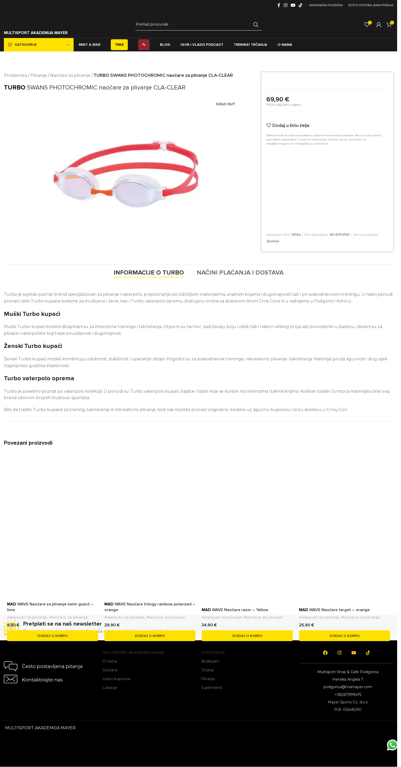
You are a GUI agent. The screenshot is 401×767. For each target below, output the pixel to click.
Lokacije (110, 687)
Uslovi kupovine (117, 679)
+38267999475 (348, 694)
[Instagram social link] (285, 5)
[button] (52, 635)
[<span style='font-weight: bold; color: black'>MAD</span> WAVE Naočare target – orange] (344, 514)
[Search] (198, 25)
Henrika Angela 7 (347, 679)
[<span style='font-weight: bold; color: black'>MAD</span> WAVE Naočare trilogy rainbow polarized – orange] (150, 524)
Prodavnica (15, 75)
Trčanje (207, 670)
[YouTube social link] (293, 5)
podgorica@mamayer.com (348, 687)
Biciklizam (210, 661)
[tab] (149, 272)
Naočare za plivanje (70, 75)
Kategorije (213, 652)
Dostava (110, 670)
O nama (110, 661)
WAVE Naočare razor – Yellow (235, 609)
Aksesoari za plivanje (27, 617)
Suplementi (211, 687)
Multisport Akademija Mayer (133, 652)
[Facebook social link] (279, 5)
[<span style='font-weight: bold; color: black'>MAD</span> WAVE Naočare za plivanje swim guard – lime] (52, 524)
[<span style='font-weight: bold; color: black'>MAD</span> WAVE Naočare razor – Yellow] (247, 524)
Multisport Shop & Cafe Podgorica (348, 672)
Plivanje (38, 75)
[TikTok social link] (300, 5)
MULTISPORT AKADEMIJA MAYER (36, 32)
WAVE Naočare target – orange (334, 609)
